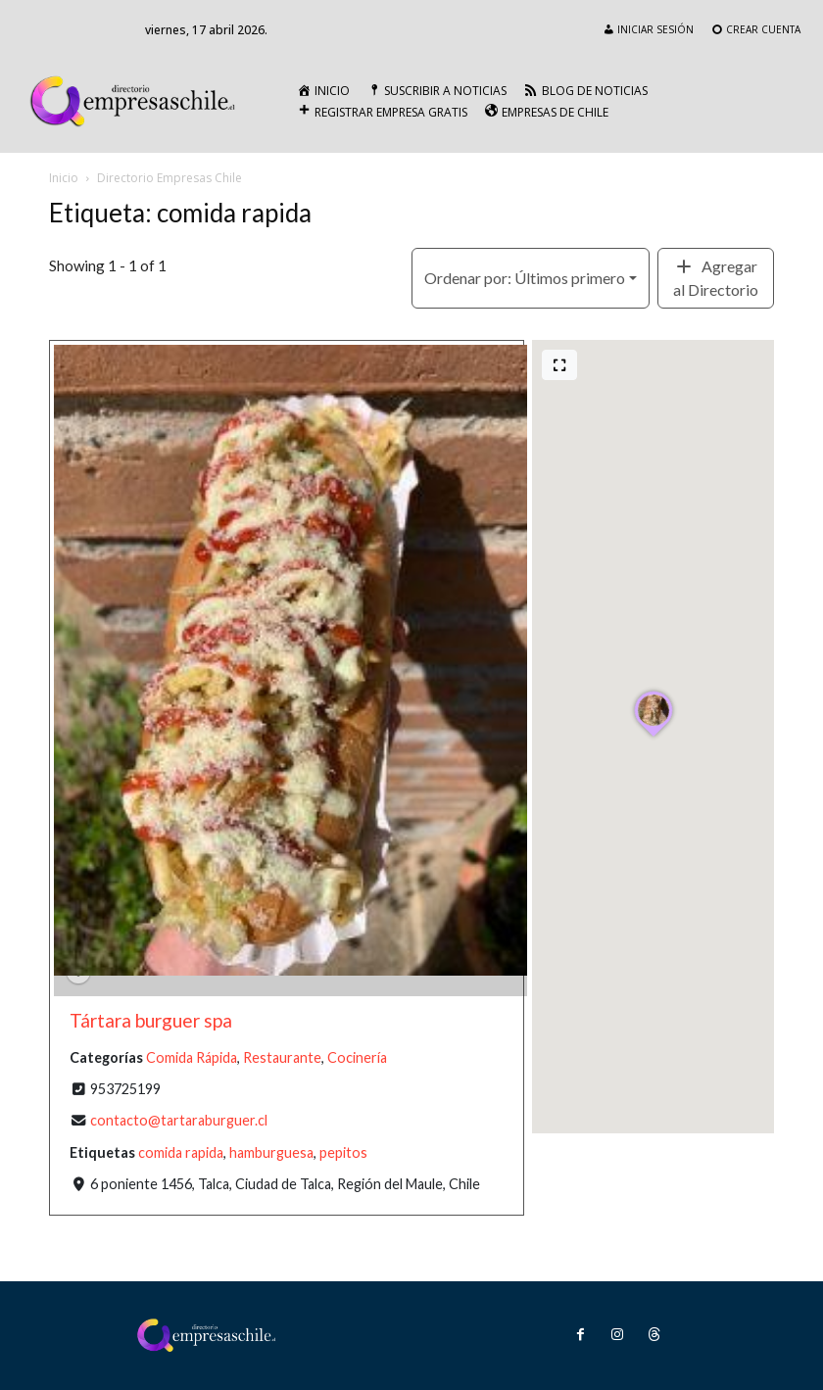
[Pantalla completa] (559, 365)
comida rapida (180, 1152)
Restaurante (282, 1057)
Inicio (63, 177)
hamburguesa (271, 1152)
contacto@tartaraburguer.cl (178, 1121)
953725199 (125, 1089)
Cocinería (357, 1057)
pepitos (343, 1152)
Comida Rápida (191, 1057)
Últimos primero (524, 277)
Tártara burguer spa (151, 1021)
